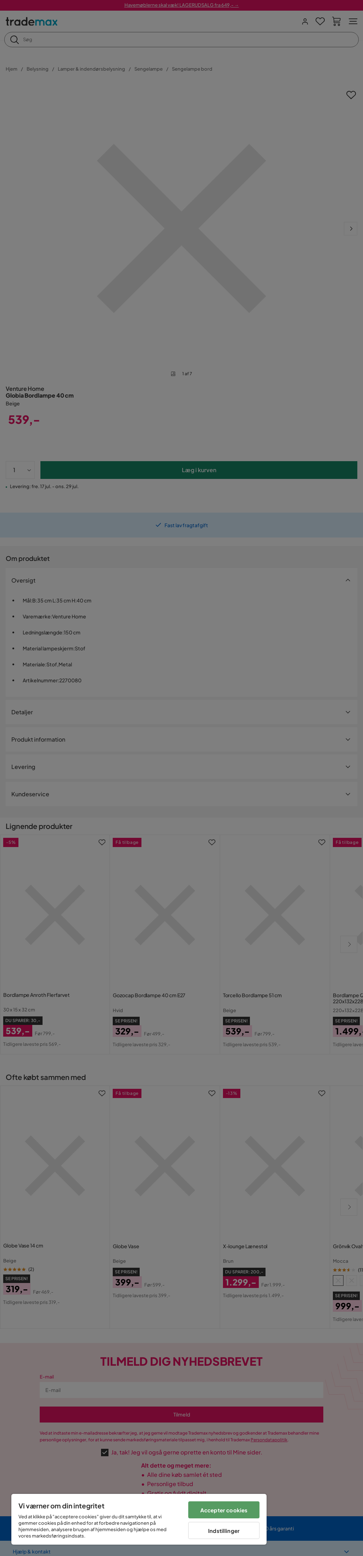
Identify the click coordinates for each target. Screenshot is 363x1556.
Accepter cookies (223, 1510)
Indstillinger (224, 1530)
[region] (139, 1519)
